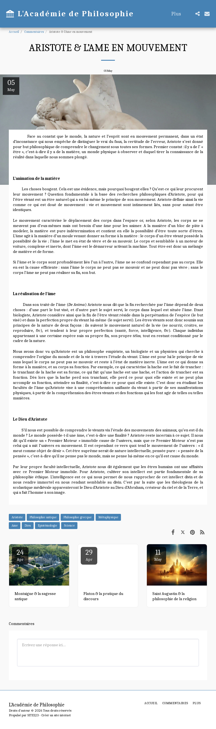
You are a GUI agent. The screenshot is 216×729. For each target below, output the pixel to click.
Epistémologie (47, 525)
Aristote (17, 517)
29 (89, 555)
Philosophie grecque (77, 517)
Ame (15, 525)
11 (158, 555)
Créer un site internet (56, 715)
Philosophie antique (42, 517)
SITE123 (33, 715)
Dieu (28, 525)
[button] (197, 13)
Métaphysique (108, 517)
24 (20, 555)
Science (69, 525)
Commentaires (34, 32)
